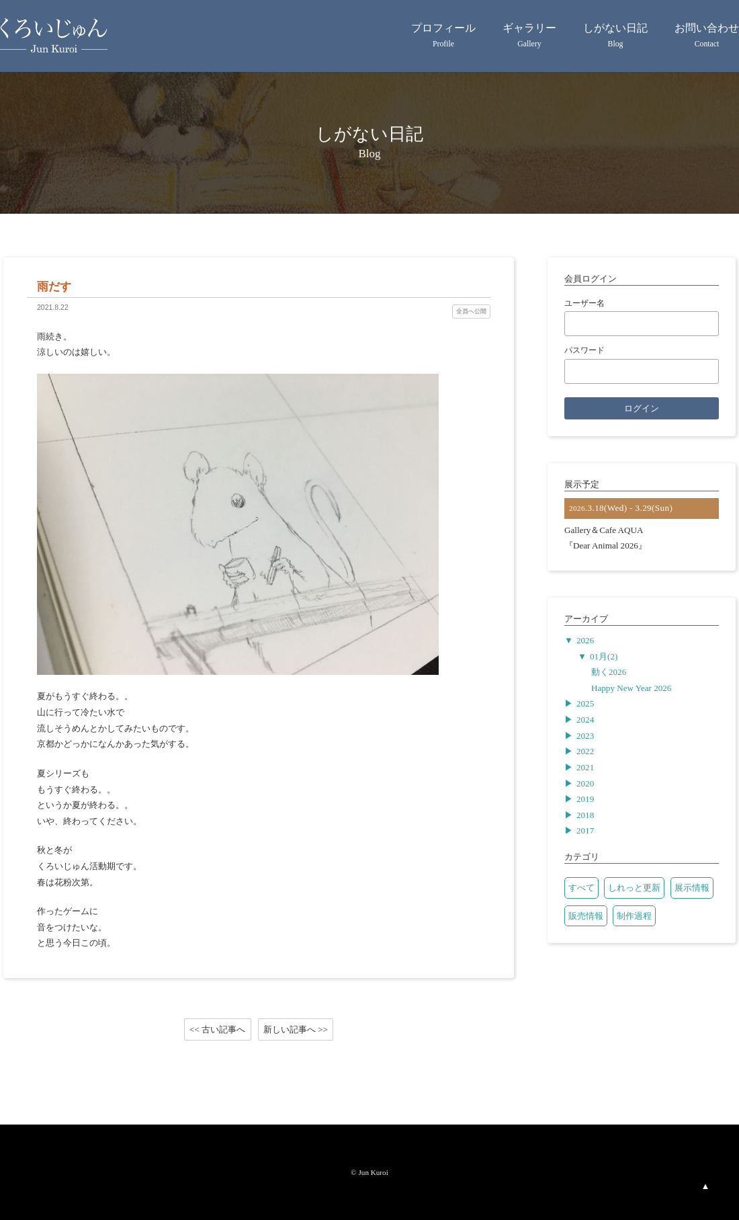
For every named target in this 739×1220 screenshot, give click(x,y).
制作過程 (634, 916)
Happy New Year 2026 (631, 688)
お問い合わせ (707, 37)
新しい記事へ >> (295, 1029)
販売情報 (585, 916)
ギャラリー (529, 37)
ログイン (641, 408)
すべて (581, 888)
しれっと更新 (634, 888)
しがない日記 (615, 37)
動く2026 (608, 672)
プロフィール (443, 37)
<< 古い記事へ (217, 1029)
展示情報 (692, 888)
